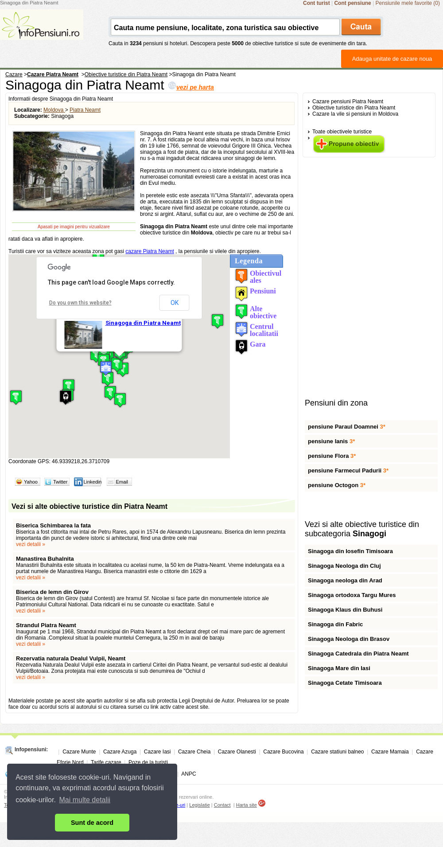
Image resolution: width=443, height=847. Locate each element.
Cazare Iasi (157, 752)
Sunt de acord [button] (92, 822)
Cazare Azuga (119, 752)
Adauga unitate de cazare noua (392, 58)
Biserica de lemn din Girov (52, 592)
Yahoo (31, 481)
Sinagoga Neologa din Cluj (344, 565)
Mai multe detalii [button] (85, 800)
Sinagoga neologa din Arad (345, 580)
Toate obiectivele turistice (342, 132)
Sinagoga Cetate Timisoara (345, 682)
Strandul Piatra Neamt (46, 625)
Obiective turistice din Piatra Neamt (353, 108)
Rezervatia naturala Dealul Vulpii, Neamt (70, 658)
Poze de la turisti (148, 762)
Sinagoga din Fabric (335, 624)
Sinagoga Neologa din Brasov (348, 639)
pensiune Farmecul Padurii (348, 470)
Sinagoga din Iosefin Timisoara (350, 551)
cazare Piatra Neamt (149, 251)
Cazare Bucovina (283, 752)
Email (122, 481)
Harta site (246, 805)
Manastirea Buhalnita (45, 558)
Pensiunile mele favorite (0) (408, 3)
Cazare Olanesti (237, 752)
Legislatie (199, 805)
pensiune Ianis (331, 441)
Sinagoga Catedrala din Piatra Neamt (358, 653)
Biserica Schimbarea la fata (53, 525)
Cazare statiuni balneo (337, 752)
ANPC (188, 774)
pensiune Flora (332, 456)
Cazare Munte (79, 752)
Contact (222, 805)
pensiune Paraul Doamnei (346, 426)
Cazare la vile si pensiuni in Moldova (355, 114)
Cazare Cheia (194, 752)
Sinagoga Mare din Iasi (339, 668)
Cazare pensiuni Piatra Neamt (347, 101)
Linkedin (92, 481)
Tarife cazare (106, 762)
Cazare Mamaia (390, 752)
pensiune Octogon (336, 485)
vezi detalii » (30, 544)
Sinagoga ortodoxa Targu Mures (352, 595)
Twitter (60, 481)
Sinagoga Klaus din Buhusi (345, 609)
